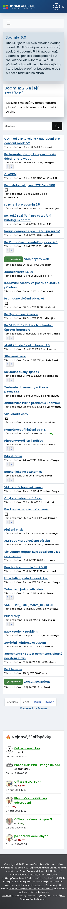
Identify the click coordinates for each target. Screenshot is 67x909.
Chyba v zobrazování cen (23, 498)
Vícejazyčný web (36, 259)
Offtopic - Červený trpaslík (33, 819)
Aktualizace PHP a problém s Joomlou (32, 403)
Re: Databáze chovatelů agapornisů (31, 242)
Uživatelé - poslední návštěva (26, 578)
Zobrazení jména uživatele (23, 589)
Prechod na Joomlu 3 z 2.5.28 (25, 567)
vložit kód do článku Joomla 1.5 (27, 345)
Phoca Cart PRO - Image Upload (37, 765)
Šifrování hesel (15, 356)
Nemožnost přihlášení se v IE (25, 430)
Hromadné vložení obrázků (24, 298)
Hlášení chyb (13, 530)
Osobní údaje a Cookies (23, 888)
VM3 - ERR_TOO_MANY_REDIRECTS (29, 605)
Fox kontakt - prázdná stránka (26, 509)
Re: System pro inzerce (21, 314)
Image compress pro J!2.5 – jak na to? (32, 231)
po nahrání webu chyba (31, 836)
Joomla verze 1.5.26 (18, 272)
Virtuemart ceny (16, 414)
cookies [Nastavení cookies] (22, 892)
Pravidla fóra (45, 888)
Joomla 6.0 (16, 37)
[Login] (56, 6)
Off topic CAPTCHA (27, 782)
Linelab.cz (38, 885)
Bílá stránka (13, 456)
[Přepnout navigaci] (8, 23)
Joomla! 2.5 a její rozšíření (21, 90)
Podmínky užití (54, 885)
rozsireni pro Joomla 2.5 (22, 205)
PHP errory (12, 616)
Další (37, 702)
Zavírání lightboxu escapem (25, 643)
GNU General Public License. (42, 897)
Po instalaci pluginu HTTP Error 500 (29, 185)
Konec (49, 702)
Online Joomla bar (27, 748)
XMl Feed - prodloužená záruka (27, 541)
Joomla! (6, 895)
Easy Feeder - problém (21, 632)
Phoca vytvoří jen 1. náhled (23, 441)
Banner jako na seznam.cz (23, 472)
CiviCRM (10, 174)
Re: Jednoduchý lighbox (21, 372)
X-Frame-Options (37, 681)
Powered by (28, 708)
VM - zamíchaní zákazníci (23, 487)
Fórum (42, 708)
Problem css (13, 669)
